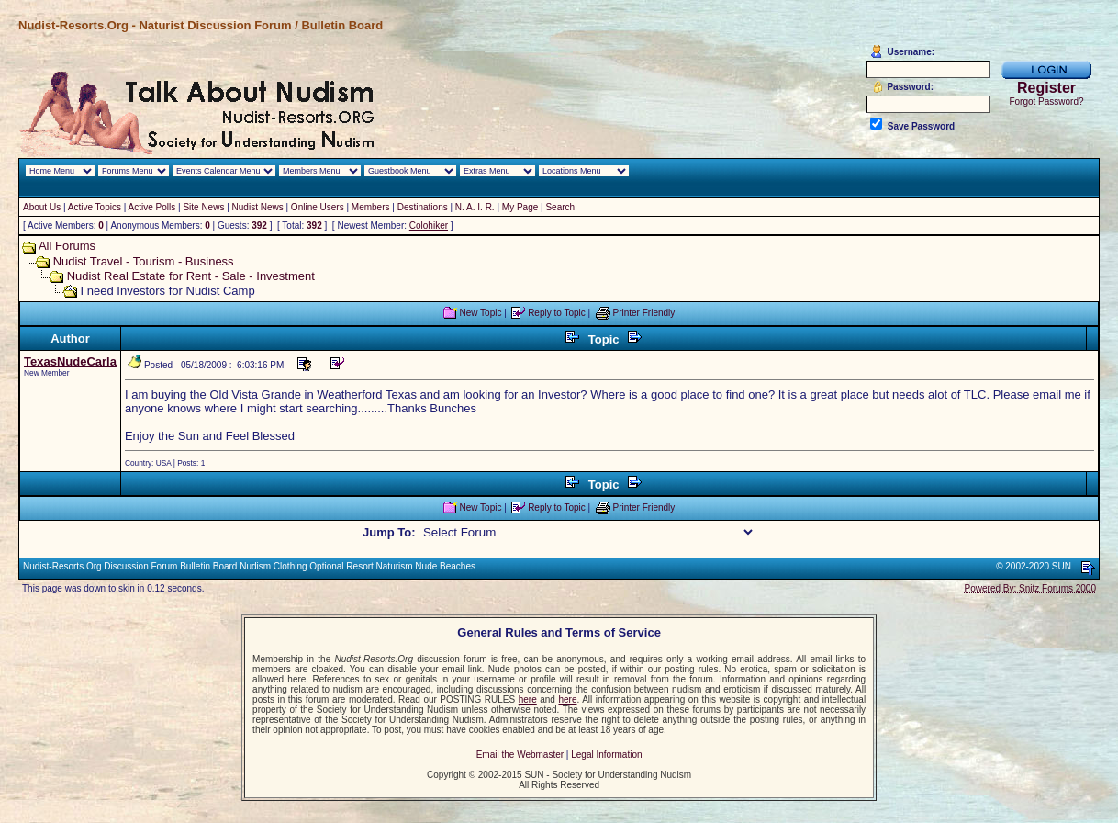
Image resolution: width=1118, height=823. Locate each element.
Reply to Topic (557, 313)
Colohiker (428, 225)
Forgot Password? (1046, 101)
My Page (520, 207)
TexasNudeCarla (70, 361)
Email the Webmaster (520, 755)
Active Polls (152, 207)
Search (560, 207)
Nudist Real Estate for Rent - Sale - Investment (191, 276)
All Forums (67, 246)
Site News (203, 207)
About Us (42, 207)
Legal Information (606, 755)
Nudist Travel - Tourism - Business (143, 261)
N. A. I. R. (475, 207)
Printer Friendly (644, 313)
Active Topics (94, 207)
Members (371, 207)
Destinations (422, 207)
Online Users (317, 207)
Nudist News (258, 207)
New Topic (480, 313)
